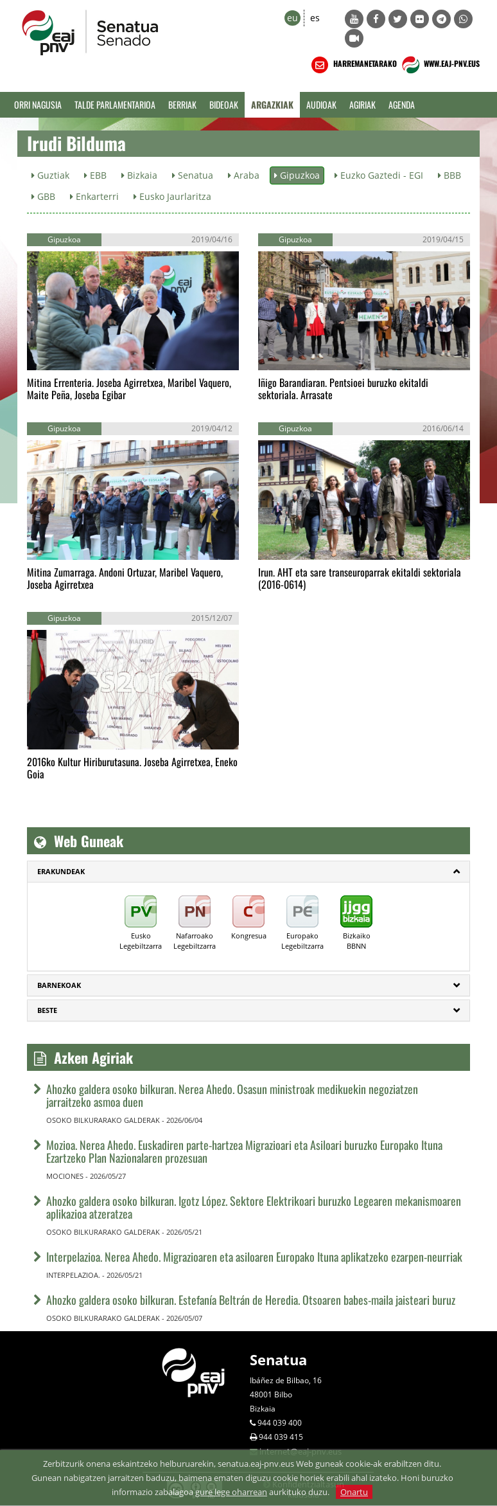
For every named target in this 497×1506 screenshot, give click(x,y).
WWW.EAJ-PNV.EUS (439, 65)
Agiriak (362, 104)
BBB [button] (449, 175)
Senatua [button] (192, 175)
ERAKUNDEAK (61, 871)
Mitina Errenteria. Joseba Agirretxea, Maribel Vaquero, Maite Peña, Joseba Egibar (129, 388)
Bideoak (223, 104)
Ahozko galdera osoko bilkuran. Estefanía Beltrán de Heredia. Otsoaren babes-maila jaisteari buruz (250, 1299)
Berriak (182, 104)
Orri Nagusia (38, 104)
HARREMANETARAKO (353, 65)
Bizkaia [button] (139, 175)
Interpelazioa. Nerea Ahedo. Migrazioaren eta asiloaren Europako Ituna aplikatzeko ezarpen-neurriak (254, 1256)
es (315, 18)
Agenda (401, 104)
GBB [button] (43, 196)
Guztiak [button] (50, 175)
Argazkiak (272, 104)
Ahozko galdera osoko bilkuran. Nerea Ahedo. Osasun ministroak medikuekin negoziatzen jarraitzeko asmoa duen (232, 1095)
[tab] (248, 871)
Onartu (354, 1492)
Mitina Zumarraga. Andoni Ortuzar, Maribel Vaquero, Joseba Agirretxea (125, 578)
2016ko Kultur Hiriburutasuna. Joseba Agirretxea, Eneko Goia (132, 768)
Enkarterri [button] (94, 196)
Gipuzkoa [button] (297, 175)
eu (292, 18)
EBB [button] (95, 175)
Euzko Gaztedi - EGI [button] (379, 175)
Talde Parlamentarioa (114, 104)
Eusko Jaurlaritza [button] (172, 196)
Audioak (321, 104)
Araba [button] (243, 175)
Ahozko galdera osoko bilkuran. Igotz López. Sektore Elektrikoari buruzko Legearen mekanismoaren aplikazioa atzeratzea (253, 1207)
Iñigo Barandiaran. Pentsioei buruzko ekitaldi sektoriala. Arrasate (343, 388)
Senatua (278, 1359)
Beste (47, 1010)
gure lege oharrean (231, 1492)
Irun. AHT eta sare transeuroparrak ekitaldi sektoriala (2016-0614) (359, 578)
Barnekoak (59, 985)
